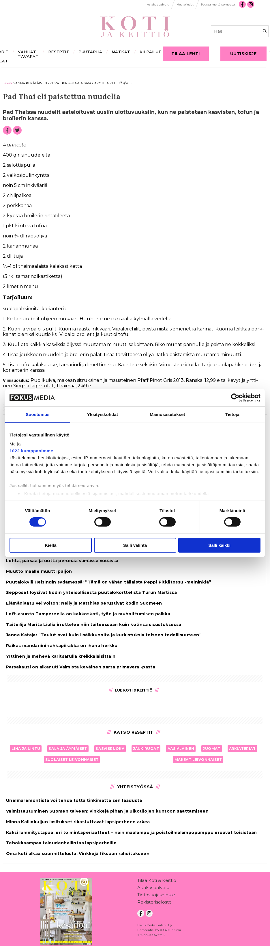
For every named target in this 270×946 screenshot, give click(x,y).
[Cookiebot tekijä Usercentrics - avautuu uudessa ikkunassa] (235, 397)
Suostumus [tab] (38, 414)
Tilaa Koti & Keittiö (156, 881)
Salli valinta (135, 545)
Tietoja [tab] (232, 414)
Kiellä (50, 545)
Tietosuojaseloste (156, 896)
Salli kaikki (219, 545)
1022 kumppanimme (31, 450)
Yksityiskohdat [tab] (102, 414)
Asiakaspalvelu (153, 888)
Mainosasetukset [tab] (167, 414)
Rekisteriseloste (154, 903)
